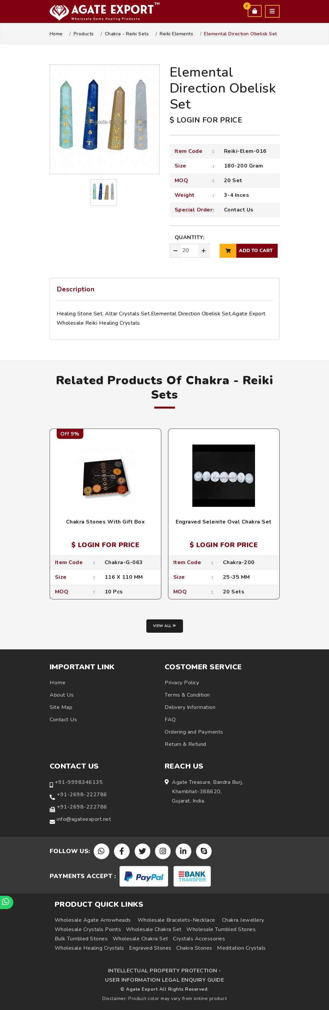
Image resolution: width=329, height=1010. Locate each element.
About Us (62, 695)
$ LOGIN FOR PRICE (206, 120)
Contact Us (239, 209)
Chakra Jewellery (243, 920)
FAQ (170, 719)
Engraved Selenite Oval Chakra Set (224, 521)
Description (76, 289)
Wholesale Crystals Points (88, 929)
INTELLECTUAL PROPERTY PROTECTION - (164, 970)
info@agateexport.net (84, 819)
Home (56, 34)
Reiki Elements (176, 34)
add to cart (246, 251)
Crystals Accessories (199, 938)
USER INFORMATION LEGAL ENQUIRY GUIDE (164, 980)
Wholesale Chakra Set (154, 929)
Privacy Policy (182, 682)
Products (84, 34)
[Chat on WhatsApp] (6, 902)
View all (164, 625)
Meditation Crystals (241, 948)
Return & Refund (185, 744)
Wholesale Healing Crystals (89, 948)
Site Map (61, 707)
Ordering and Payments (194, 732)
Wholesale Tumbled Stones (221, 929)
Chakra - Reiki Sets (127, 34)
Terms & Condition (187, 695)
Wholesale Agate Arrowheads (93, 920)
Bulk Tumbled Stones (81, 938)
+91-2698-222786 (82, 794)
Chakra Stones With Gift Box (105, 521)
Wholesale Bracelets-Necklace (176, 920)
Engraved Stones (150, 948)
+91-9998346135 (79, 782)
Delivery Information (190, 707)
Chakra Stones (194, 948)
